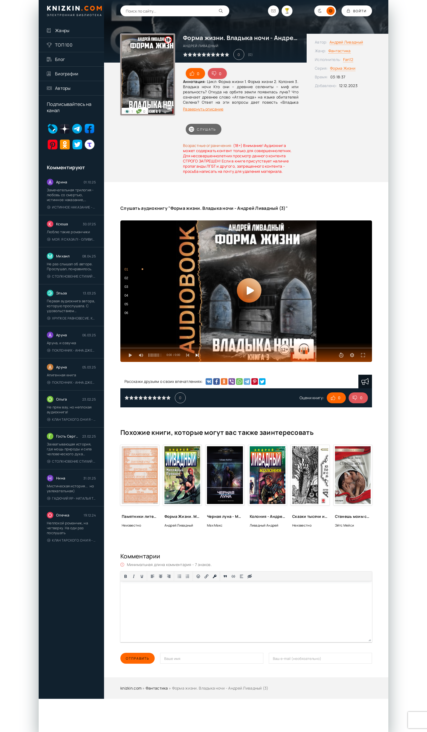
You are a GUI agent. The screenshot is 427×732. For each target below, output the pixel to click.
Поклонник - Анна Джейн (71, 350)
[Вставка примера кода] (233, 576)
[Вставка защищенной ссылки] (215, 576)
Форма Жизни (342, 68)
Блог (60, 59)
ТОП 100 (63, 45)
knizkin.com (131, 688)
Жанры (62, 30)
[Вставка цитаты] (225, 576)
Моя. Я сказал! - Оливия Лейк (71, 239)
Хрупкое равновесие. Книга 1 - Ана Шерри (71, 318)
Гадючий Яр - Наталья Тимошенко (71, 498)
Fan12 (348, 59)
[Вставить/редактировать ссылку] (206, 576)
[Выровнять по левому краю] (152, 576)
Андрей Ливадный (346, 42)
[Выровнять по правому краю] (169, 576)
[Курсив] (134, 576)
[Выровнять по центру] (161, 576)
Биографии (66, 74)
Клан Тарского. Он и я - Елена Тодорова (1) (71, 419)
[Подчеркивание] (142, 576)
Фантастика (339, 50)
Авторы (63, 88)
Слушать (202, 129)
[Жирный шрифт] (125, 576)
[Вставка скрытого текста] (250, 576)
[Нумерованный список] (188, 576)
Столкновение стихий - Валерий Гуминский (71, 276)
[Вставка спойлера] (241, 576)
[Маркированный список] (179, 576)
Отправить (137, 658)
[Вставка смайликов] (198, 576)
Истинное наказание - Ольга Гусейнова (71, 207)
